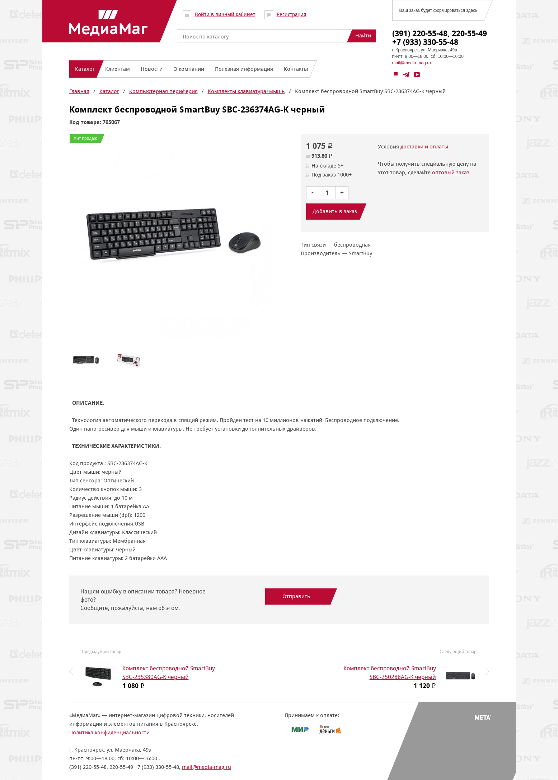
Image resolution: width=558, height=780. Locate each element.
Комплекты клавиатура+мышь (246, 91)
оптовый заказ (450, 172)
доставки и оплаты (424, 146)
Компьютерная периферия (163, 91)
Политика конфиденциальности (109, 732)
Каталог (109, 91)
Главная (79, 91)
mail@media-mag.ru (411, 62)
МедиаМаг (108, 23)
